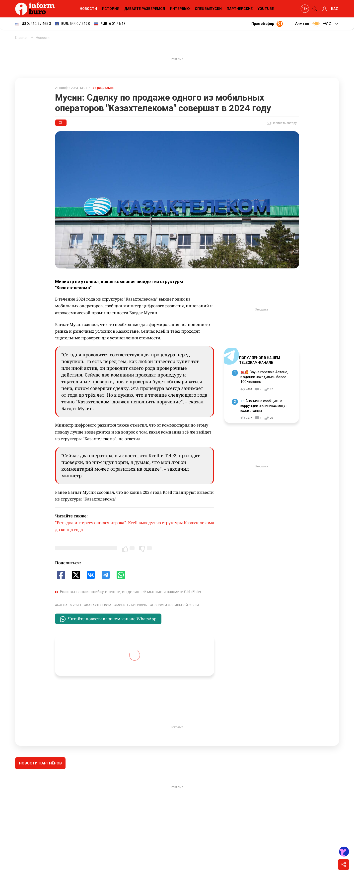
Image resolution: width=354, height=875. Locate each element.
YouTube (266, 9)
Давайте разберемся (144, 9)
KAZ (334, 9)
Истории (110, 9)
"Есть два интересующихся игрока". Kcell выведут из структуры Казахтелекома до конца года (134, 526)
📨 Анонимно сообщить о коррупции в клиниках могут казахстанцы (263, 406)
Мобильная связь (131, 605)
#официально (103, 88)
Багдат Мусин (69, 605)
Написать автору (282, 123)
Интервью (180, 9)
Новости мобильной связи (175, 605)
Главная (21, 38)
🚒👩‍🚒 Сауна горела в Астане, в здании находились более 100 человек (264, 377)
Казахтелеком (98, 605)
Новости (88, 9)
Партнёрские (240, 9)
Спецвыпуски (208, 9)
